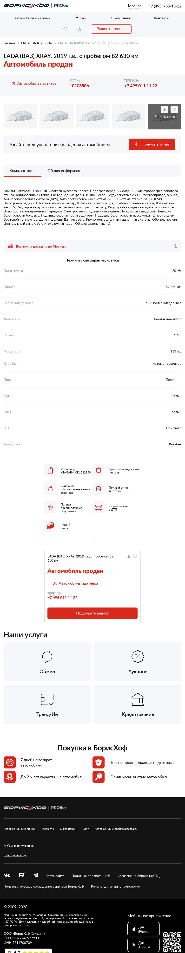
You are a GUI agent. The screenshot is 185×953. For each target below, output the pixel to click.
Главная (9, 43)
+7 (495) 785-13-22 (165, 6)
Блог (85, 829)
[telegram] (35, 875)
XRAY (48, 43)
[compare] (79, 29)
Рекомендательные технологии (115, 886)
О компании (120, 18)
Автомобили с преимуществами (116, 829)
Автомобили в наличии (32, 18)
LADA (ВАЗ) (30, 43)
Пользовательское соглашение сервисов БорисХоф (44, 886)
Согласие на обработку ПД (139, 875)
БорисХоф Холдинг (29, 933)
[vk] (7, 875)
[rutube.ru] (21, 875)
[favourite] (65, 29)
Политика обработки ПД (91, 875)
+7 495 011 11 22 (140, 86)
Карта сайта (55, 875)
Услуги (81, 18)
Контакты (161, 18)
